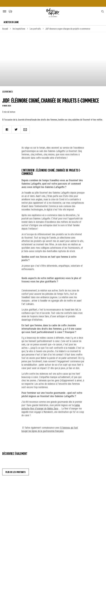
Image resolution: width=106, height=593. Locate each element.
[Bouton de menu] (5, 11)
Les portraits (7, 91)
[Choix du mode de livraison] (10, 11)
